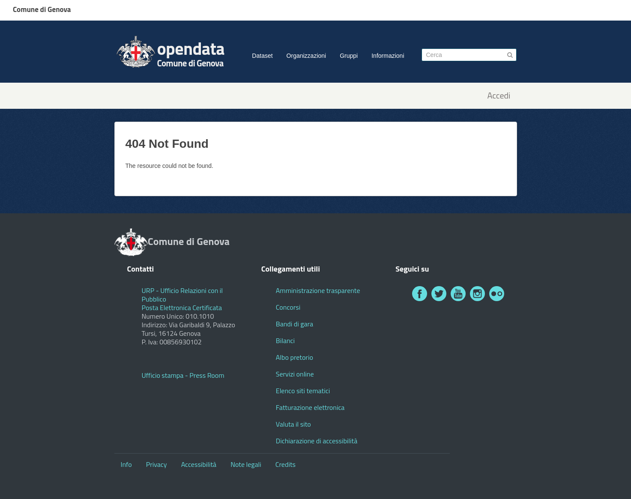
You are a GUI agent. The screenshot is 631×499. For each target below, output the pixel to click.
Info (126, 464)
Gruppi (349, 55)
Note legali (245, 464)
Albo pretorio (294, 357)
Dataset (262, 55)
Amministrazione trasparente (318, 290)
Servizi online (295, 374)
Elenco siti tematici (303, 390)
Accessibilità (198, 464)
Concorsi (288, 307)
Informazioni (387, 55)
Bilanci (285, 340)
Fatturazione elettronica (310, 407)
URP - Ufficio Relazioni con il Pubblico (182, 294)
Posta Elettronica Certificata (182, 307)
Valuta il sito (293, 424)
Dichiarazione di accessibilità (316, 441)
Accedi (498, 96)
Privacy (156, 464)
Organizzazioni (306, 55)
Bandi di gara (294, 324)
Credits (285, 464)
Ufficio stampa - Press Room (183, 375)
